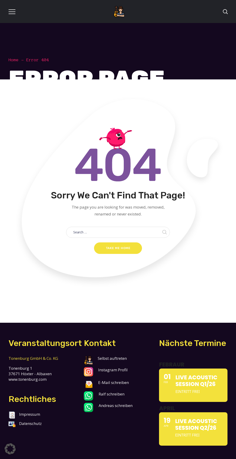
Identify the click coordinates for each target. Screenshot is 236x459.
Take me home (118, 248)
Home (14, 60)
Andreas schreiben (116, 405)
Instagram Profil (112, 369)
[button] (10, 449)
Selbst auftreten (105, 358)
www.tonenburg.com (28, 379)
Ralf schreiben (111, 394)
